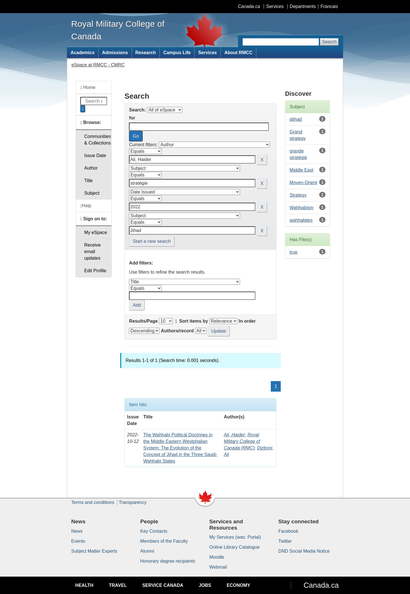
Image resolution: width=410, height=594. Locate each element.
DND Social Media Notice (304, 551)
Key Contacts (153, 531)
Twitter (285, 541)
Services (275, 6)
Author (91, 168)
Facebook (288, 531)
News (77, 531)
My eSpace (95, 232)
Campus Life (177, 52)
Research (145, 52)
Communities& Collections (97, 139)
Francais (329, 6)
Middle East (301, 170)
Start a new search (152, 241)
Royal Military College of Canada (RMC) (242, 441)
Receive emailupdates (92, 252)
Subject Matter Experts (94, 551)
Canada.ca (249, 6)
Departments (303, 6)
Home (87, 87)
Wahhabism (301, 207)
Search (329, 41)
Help (85, 205)
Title (88, 180)
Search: (137, 109)
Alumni (147, 551)
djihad (296, 119)
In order (247, 321)
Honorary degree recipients (167, 561)
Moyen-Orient (303, 182)
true (294, 252)
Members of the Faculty (164, 541)
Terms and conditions (92, 502)
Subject (91, 193)
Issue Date (95, 155)
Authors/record (177, 330)
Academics (83, 52)
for (132, 117)
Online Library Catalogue (234, 547)
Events (78, 541)
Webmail (218, 567)
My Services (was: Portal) (235, 537)
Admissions (115, 52)
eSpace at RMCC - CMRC (98, 64)
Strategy (298, 195)
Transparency (132, 502)
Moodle (216, 557)
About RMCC (238, 52)
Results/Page (143, 321)
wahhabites (301, 220)
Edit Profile (95, 270)
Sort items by (193, 321)
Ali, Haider (234, 434)
